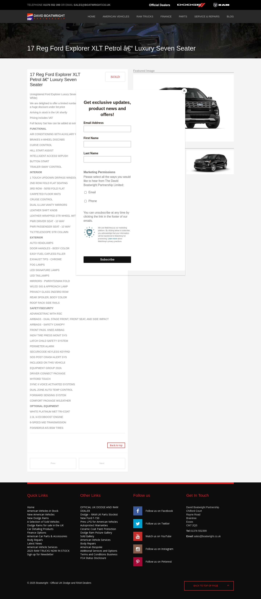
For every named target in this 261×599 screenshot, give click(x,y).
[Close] (184, 91)
